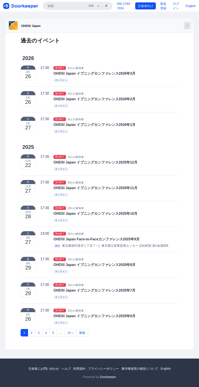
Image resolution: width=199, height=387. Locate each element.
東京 (57, 246)
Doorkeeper (108, 377)
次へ (71, 332)
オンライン (61, 80)
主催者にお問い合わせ (43, 368)
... (60, 332)
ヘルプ (66, 368)
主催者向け (145, 6)
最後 (82, 332)
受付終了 (60, 68)
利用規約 (79, 368)
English (191, 6)
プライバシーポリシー (103, 368)
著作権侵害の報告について (139, 368)
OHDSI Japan (31, 26)
